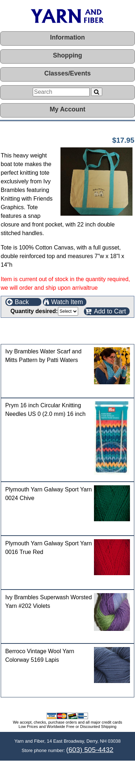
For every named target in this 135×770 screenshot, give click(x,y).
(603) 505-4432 (89, 749)
